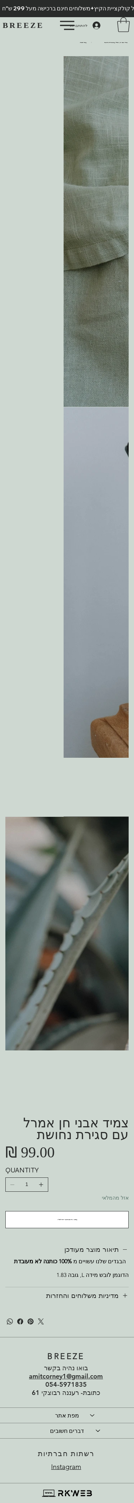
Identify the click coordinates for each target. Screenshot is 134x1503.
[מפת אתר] (92, 1415)
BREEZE (23, 25)
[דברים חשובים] (98, 1430)
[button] (123, 24)
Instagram (66, 1467)
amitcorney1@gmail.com (66, 1376)
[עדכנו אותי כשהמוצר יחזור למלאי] (67, 1219)
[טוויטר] (40, 1321)
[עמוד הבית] (83, 42)
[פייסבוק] (20, 1321)
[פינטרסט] (30, 1321)
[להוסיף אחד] (41, 1184)
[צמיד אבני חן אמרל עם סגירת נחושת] (116, 42)
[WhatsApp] (9, 1321)
